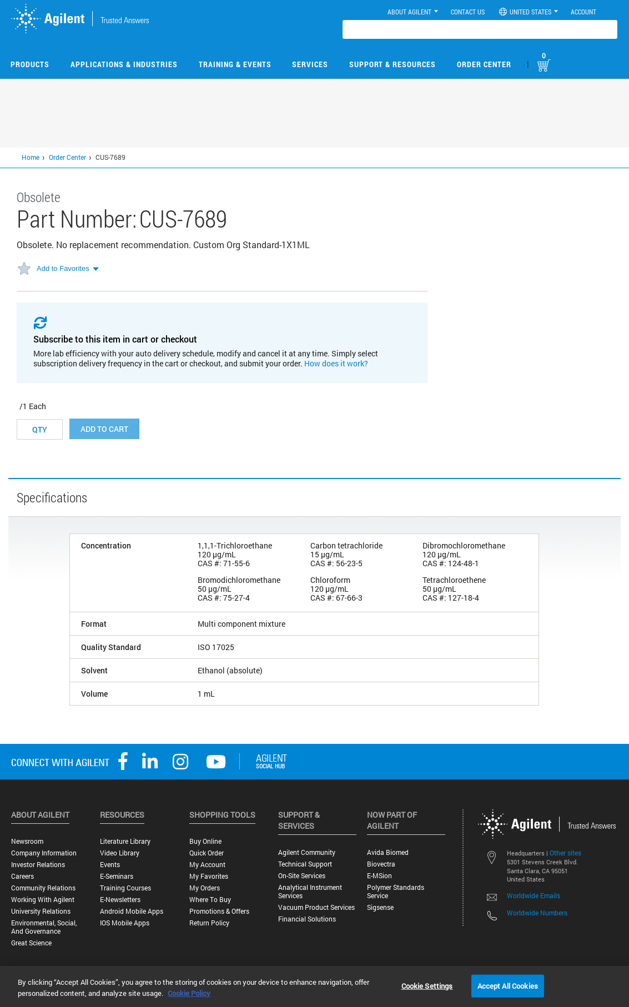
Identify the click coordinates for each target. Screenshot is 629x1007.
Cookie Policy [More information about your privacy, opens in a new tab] (189, 993)
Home (30, 157)
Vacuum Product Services (316, 907)
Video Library (119, 853)
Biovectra (381, 864)
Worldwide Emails (533, 895)
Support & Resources (392, 64)
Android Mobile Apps (131, 911)
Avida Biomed (388, 852)
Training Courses (125, 888)
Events (110, 864)
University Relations (41, 911)
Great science (31, 943)
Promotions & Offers (219, 911)
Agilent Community (306, 852)
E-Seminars (116, 876)
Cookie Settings (427, 985)
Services (310, 64)
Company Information (44, 853)
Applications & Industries (124, 64)
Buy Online (205, 841)
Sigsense (380, 907)
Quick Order (206, 853)
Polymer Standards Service (395, 891)
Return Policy (209, 923)
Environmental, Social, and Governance (44, 927)
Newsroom (27, 841)
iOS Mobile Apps (124, 923)
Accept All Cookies (507, 985)
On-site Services (301, 876)
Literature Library (125, 841)
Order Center (484, 64)
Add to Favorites (63, 268)
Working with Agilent (42, 899)
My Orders (204, 888)
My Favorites (208, 876)
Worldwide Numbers (537, 912)
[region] (314, 986)
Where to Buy (210, 899)
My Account (207, 864)
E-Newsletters (120, 899)
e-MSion (379, 876)
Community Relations (43, 888)
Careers (22, 876)
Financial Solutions (307, 919)
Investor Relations (38, 864)
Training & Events (235, 64)
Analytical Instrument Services (310, 891)
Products (30, 64)
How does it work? (336, 363)
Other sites (565, 852)
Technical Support (305, 864)
